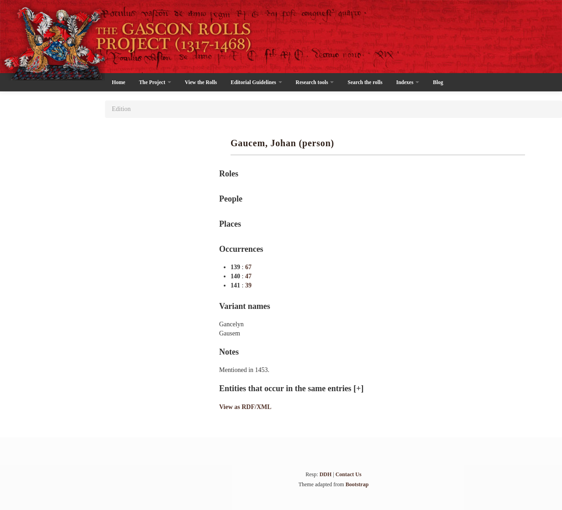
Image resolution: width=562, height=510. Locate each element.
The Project (155, 82)
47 (248, 276)
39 (248, 285)
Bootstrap (357, 484)
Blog (438, 82)
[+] (358, 388)
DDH (326, 474)
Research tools (315, 82)
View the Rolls (201, 82)
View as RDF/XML (245, 407)
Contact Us (349, 474)
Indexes (408, 82)
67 (248, 267)
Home (118, 82)
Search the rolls (364, 82)
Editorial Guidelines (256, 82)
